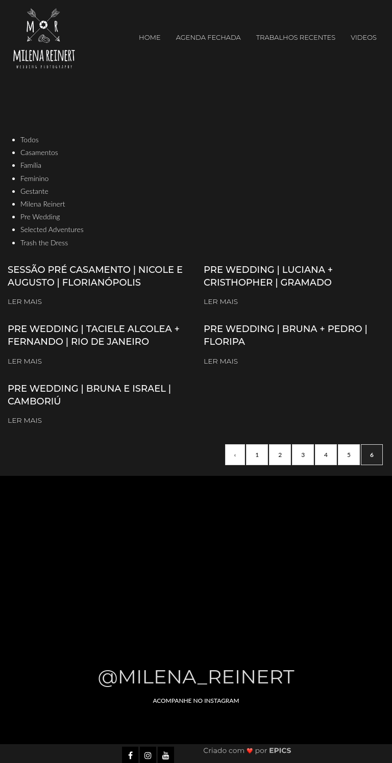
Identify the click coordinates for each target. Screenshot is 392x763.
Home (150, 37)
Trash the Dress (44, 242)
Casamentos (39, 152)
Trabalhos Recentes (295, 37)
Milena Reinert (42, 203)
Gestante (34, 191)
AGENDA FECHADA (208, 37)
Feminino (34, 178)
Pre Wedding (40, 216)
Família (30, 165)
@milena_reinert (196, 677)
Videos (364, 37)
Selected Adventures (52, 229)
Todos (29, 139)
